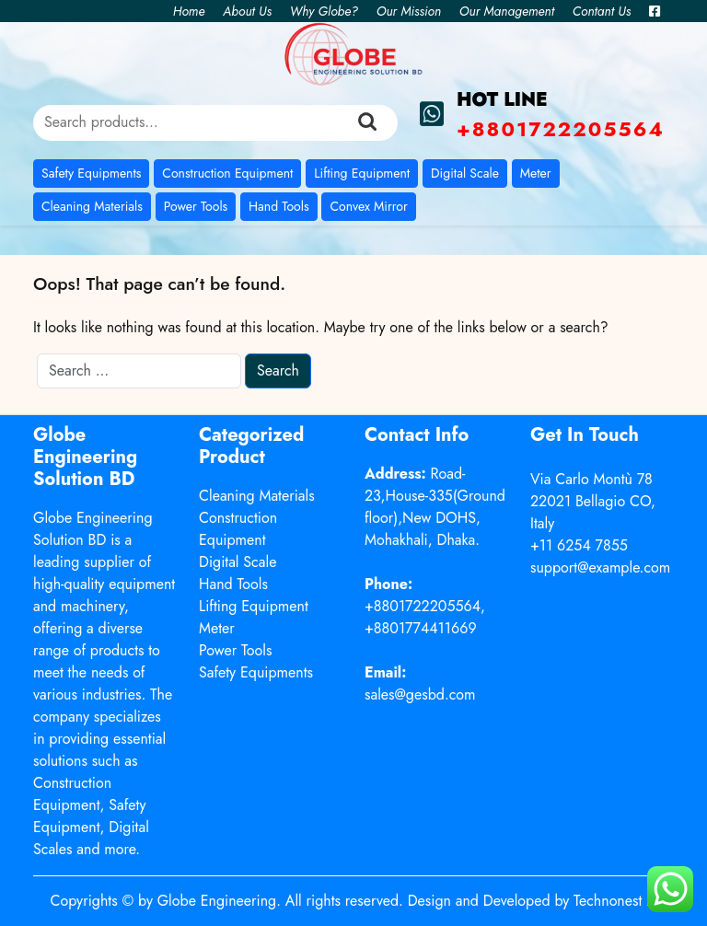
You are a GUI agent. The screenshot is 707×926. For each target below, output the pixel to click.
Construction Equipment (227, 173)
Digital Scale (465, 173)
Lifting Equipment (362, 173)
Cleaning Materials (92, 206)
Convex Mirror (368, 206)
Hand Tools (279, 206)
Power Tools (195, 206)
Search (367, 122)
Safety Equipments (91, 173)
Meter (535, 173)
